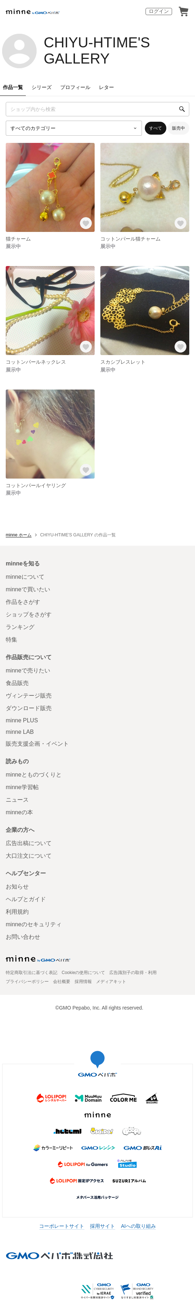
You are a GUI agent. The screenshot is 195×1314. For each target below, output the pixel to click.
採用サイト (102, 1226)
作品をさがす (23, 602)
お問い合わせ (23, 937)
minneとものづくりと (34, 775)
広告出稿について (29, 843)
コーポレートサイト (61, 1226)
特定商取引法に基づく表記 (31, 972)
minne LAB (20, 732)
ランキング (20, 627)
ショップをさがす (29, 614)
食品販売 (17, 683)
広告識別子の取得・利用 (133, 972)
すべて (155, 128)
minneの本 (19, 812)
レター (106, 87)
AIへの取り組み (138, 1226)
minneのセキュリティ (34, 924)
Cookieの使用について (83, 972)
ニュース (17, 800)
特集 (11, 640)
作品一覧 (13, 87)
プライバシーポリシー (27, 981)
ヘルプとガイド (26, 899)
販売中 (178, 128)
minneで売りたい (28, 670)
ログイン (159, 11)
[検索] (182, 109)
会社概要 (61, 981)
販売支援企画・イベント (37, 744)
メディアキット (111, 981)
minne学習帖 (22, 787)
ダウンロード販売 (29, 708)
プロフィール (75, 87)
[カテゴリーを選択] (74, 128)
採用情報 (83, 981)
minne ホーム (19, 534)
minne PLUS (22, 720)
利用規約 (17, 912)
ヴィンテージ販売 (29, 696)
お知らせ (17, 887)
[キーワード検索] (97, 109)
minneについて (25, 577)
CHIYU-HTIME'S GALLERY (97, 50)
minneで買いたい (28, 589)
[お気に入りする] (86, 223)
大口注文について (29, 856)
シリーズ (42, 87)
